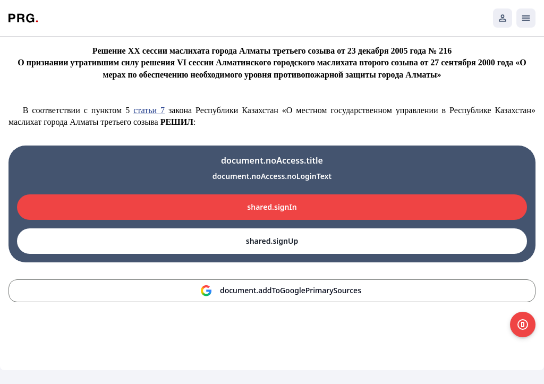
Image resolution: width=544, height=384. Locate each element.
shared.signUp (272, 241)
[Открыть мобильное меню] (526, 18)
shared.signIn (271, 207)
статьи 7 (149, 110)
